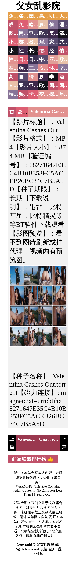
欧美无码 (27, 112)
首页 (14, 112)
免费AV (16, 16)
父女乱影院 (38, 6)
